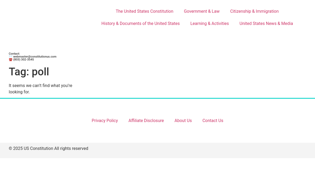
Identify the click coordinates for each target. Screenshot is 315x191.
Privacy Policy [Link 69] (105, 120)
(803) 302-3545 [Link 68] (23, 59)
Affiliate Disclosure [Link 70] (146, 120)
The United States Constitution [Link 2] (144, 11)
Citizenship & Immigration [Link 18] (254, 11)
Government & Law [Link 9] (202, 11)
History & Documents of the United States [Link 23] (140, 23)
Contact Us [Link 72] (212, 120)
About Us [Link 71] (183, 120)
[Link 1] (48, 26)
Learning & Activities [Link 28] (209, 23)
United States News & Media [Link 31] (266, 23)
